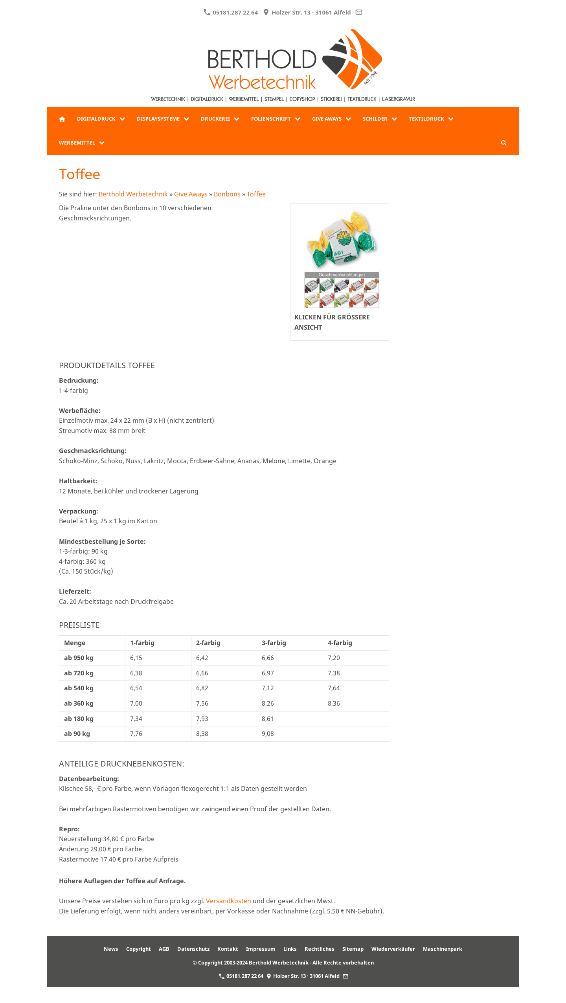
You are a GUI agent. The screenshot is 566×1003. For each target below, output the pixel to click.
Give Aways (191, 194)
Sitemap (353, 948)
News (111, 948)
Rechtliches (319, 948)
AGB (164, 948)
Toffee (256, 194)
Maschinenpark (442, 948)
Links (290, 948)
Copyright (138, 948)
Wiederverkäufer (393, 948)
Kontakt (227, 948)
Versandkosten (228, 901)
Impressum (261, 948)
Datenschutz (193, 948)
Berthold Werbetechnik (133, 194)
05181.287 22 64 (231, 12)
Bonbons (227, 194)
